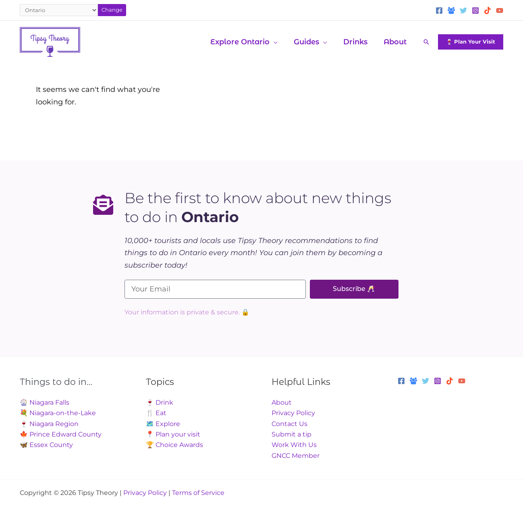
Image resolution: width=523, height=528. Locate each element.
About (282, 402)
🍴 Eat (156, 413)
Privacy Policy (293, 413)
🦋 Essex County (46, 445)
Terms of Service (198, 493)
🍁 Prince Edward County (61, 434)
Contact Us (289, 424)
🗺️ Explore (163, 424)
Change (112, 9)
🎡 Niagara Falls (44, 402)
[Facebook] (439, 10)
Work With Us (294, 445)
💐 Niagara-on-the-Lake (58, 413)
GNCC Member (296, 455)
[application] (279, 42)
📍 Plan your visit (173, 434)
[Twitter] (463, 10)
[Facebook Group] (451, 10)
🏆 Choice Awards (174, 445)
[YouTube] (499, 10)
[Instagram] (475, 10)
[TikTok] (487, 10)
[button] (250, 42)
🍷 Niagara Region (49, 424)
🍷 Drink (159, 402)
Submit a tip (291, 434)
